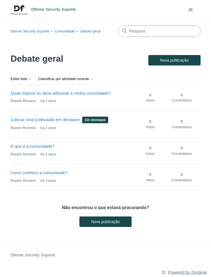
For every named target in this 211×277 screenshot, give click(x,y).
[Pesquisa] (159, 31)
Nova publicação (174, 60)
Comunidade (65, 31)
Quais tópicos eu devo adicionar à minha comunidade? (60, 93)
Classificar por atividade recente (65, 79)
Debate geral (90, 31)
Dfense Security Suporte (29, 31)
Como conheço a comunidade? (39, 172)
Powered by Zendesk (187, 272)
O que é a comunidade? (32, 146)
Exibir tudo (21, 79)
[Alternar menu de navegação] (191, 10)
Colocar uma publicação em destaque (45, 119)
